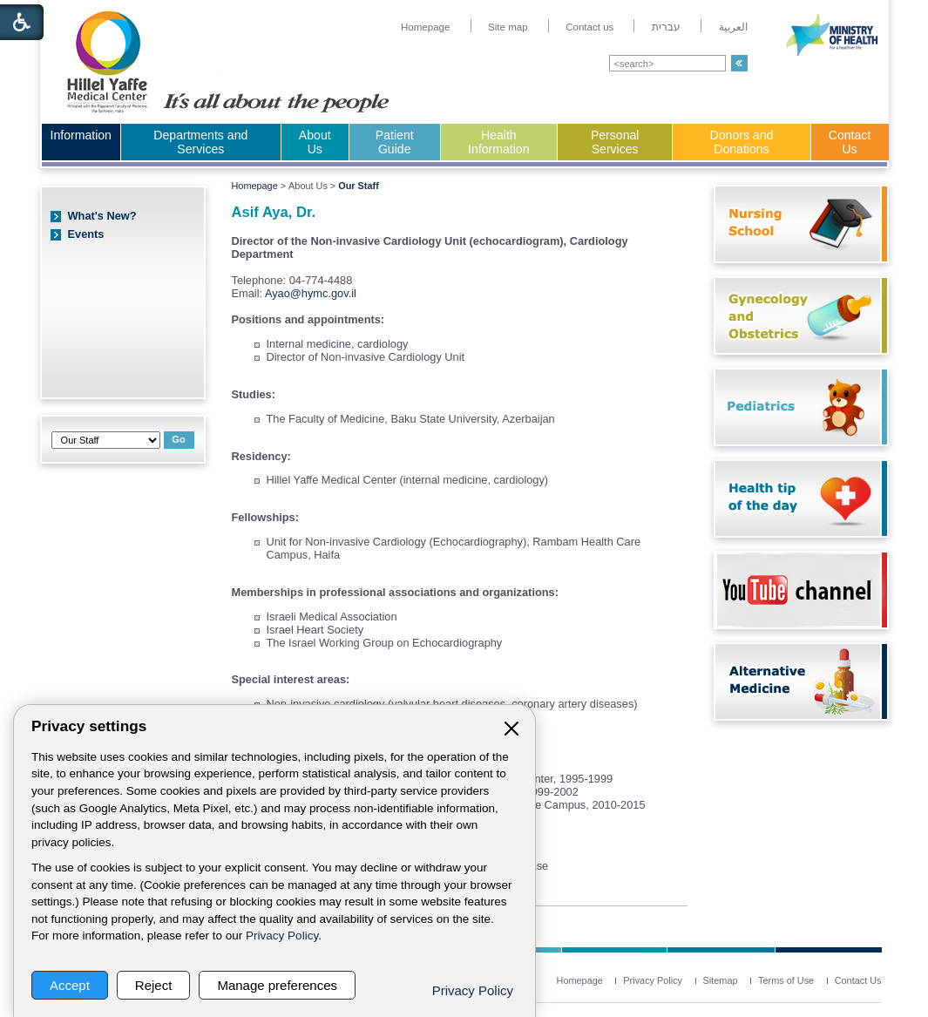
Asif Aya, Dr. (274, 212)
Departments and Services (200, 142)
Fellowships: (266, 517)
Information (81, 135)
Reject (154, 985)
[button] (739, 63)
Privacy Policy (282, 935)
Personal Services (615, 142)
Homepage (255, 185)
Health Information (498, 142)
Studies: (253, 394)
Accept (70, 985)
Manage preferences (277, 985)
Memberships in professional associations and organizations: (395, 592)
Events (86, 234)
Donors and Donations (742, 142)
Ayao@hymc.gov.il (310, 293)
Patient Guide (395, 142)
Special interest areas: (291, 679)
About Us (315, 142)
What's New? (102, 215)
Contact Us (850, 142)
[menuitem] (425, 27)
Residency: (261, 456)
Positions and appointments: (308, 319)
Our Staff (358, 185)
